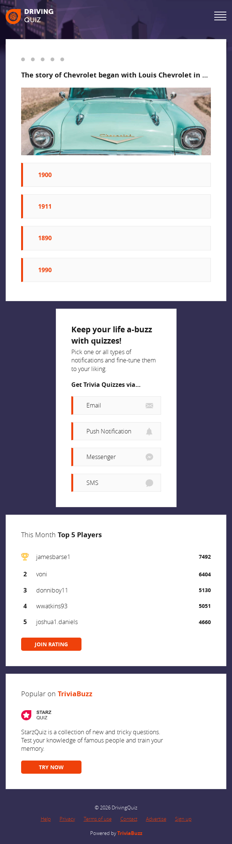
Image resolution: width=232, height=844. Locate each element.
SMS (92, 483)
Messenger (101, 457)
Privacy (67, 818)
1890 (45, 238)
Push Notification (108, 431)
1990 (45, 270)
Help (46, 818)
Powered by (116, 833)
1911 (45, 206)
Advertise (156, 818)
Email (93, 405)
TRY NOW (51, 767)
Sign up (183, 818)
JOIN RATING (51, 644)
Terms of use (98, 818)
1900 (45, 175)
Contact (128, 818)
